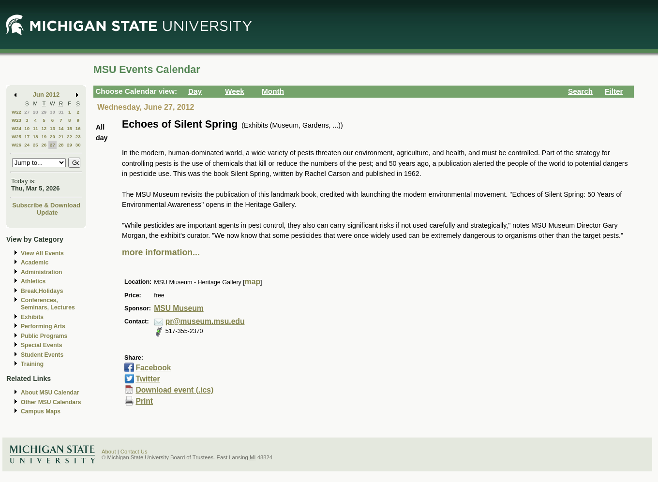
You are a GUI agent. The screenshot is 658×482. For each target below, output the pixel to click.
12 (43, 128)
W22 (16, 112)
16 (78, 128)
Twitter (147, 379)
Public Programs (44, 336)
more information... (161, 252)
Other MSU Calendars (51, 402)
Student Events (42, 354)
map (252, 282)
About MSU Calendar (50, 392)
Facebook (153, 368)
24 (27, 144)
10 (27, 128)
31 (61, 112)
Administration (41, 272)
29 (43, 112)
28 (35, 112)
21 (61, 136)
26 (43, 144)
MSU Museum (178, 308)
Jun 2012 (46, 94)
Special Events (41, 345)
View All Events (42, 253)
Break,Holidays (42, 291)
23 (78, 136)
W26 (16, 144)
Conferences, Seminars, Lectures (48, 304)
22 (69, 136)
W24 (16, 128)
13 (52, 128)
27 (27, 112)
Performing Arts (43, 326)
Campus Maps (40, 411)
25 (35, 144)
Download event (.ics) (174, 390)
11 (35, 128)
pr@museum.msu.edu (205, 321)
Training (32, 364)
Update (47, 212)
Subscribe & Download (46, 205)
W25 (16, 136)
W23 (16, 120)
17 (27, 136)
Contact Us (134, 451)
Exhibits (32, 317)
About (109, 451)
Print (144, 401)
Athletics (33, 281)
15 (69, 128)
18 (35, 136)
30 (52, 112)
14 (61, 128)
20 (52, 136)
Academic (34, 262)
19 (43, 136)
